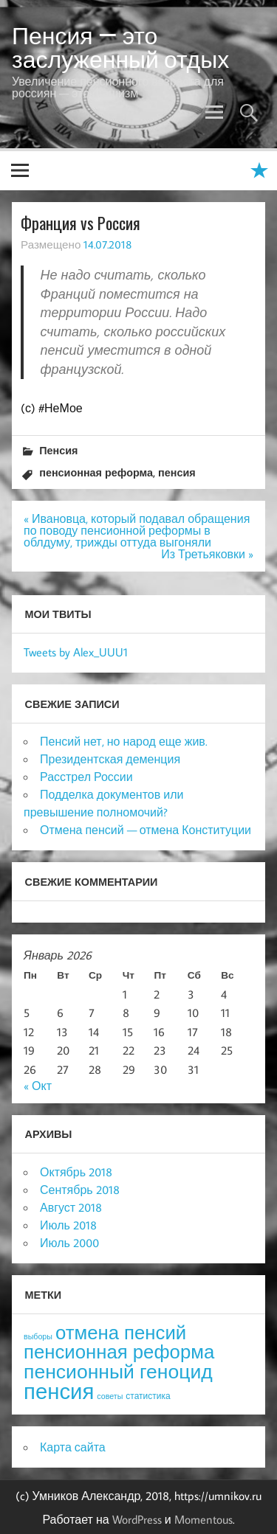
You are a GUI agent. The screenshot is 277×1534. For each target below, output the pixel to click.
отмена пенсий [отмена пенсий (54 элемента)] (120, 1332)
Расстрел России (86, 776)
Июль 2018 (68, 1225)
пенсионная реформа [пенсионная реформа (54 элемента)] (119, 1351)
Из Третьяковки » (207, 553)
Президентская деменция (110, 759)
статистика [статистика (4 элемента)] (148, 1395)
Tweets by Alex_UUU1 (76, 652)
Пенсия (58, 450)
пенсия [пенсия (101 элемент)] (59, 1391)
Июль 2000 (69, 1242)
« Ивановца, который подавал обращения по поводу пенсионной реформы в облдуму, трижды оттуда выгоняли (137, 530)
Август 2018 (71, 1207)
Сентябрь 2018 (80, 1189)
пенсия (177, 472)
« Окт (38, 1085)
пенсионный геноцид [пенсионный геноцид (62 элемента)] (118, 1371)
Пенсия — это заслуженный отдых (120, 47)
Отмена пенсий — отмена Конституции (145, 829)
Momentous (203, 1519)
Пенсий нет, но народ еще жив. (124, 741)
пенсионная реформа (96, 472)
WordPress (137, 1519)
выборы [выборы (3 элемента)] (38, 1336)
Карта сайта (73, 1447)
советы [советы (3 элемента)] (110, 1396)
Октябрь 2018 (76, 1172)
